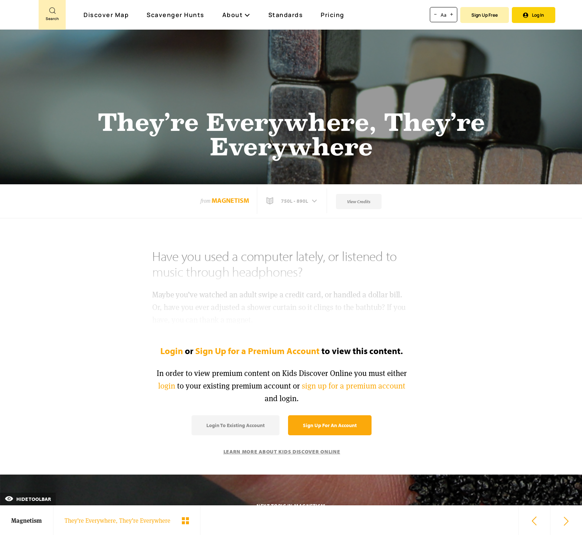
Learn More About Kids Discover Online (281, 451)
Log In (533, 15)
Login (171, 350)
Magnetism (230, 200)
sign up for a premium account (353, 386)
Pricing (332, 15)
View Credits (358, 201)
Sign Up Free (484, 15)
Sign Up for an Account (330, 425)
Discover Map (107, 15)
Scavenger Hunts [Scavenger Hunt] (176, 15)
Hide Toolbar (28, 499)
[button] (292, 201)
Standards (285, 15)
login (166, 386)
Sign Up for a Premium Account (257, 350)
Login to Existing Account (235, 425)
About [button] (236, 15)
